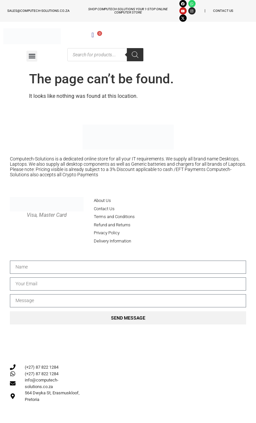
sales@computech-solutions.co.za (38, 11)
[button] (31, 56)
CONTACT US (223, 11)
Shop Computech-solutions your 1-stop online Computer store (128, 10)
